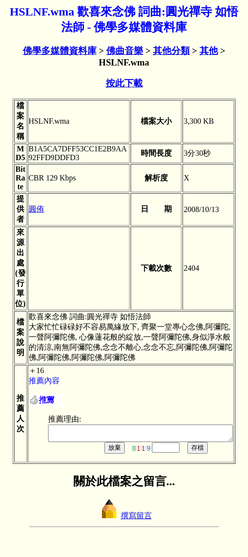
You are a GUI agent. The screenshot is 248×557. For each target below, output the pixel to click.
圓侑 (27, 209)
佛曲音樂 (124, 51)
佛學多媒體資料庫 (60, 51)
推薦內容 (34, 381)
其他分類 (171, 51)
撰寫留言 (124, 518)
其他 (208, 51)
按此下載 (124, 83)
